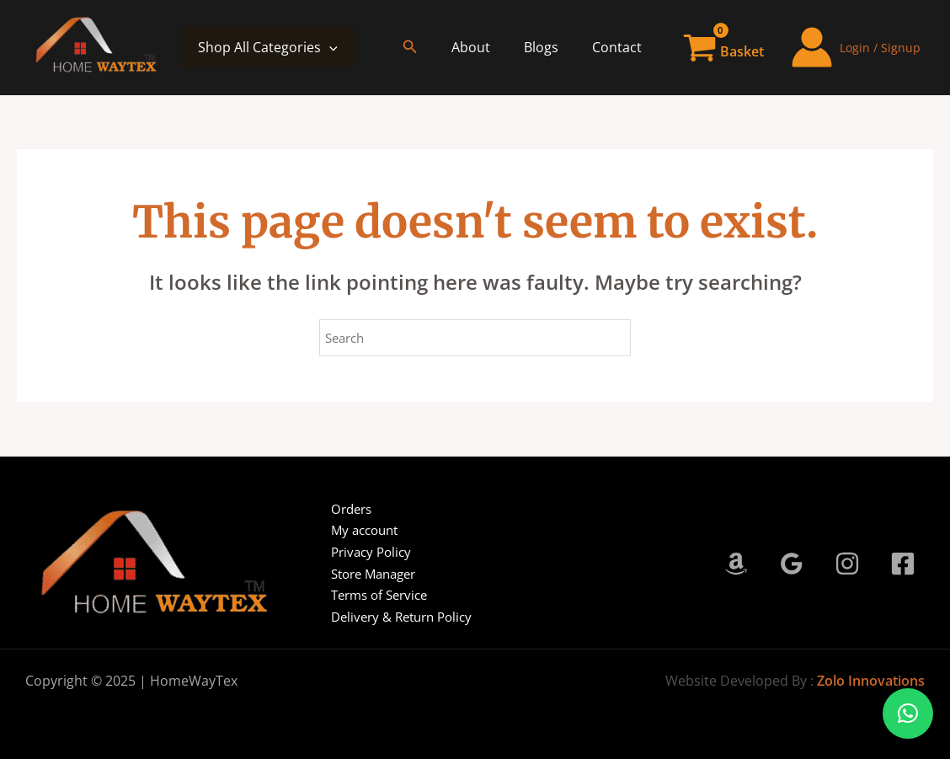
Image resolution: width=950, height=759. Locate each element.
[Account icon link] (856, 47)
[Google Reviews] (791, 563)
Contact (620, 47)
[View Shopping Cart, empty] (724, 47)
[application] (329, 47)
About (487, 47)
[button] (430, 47)
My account (355, 530)
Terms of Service (371, 594)
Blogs (551, 47)
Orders (341, 509)
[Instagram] (847, 563)
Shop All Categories (268, 47)
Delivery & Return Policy (395, 616)
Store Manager (366, 573)
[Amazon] (736, 563)
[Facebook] (903, 563)
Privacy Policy (362, 552)
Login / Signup (880, 48)
